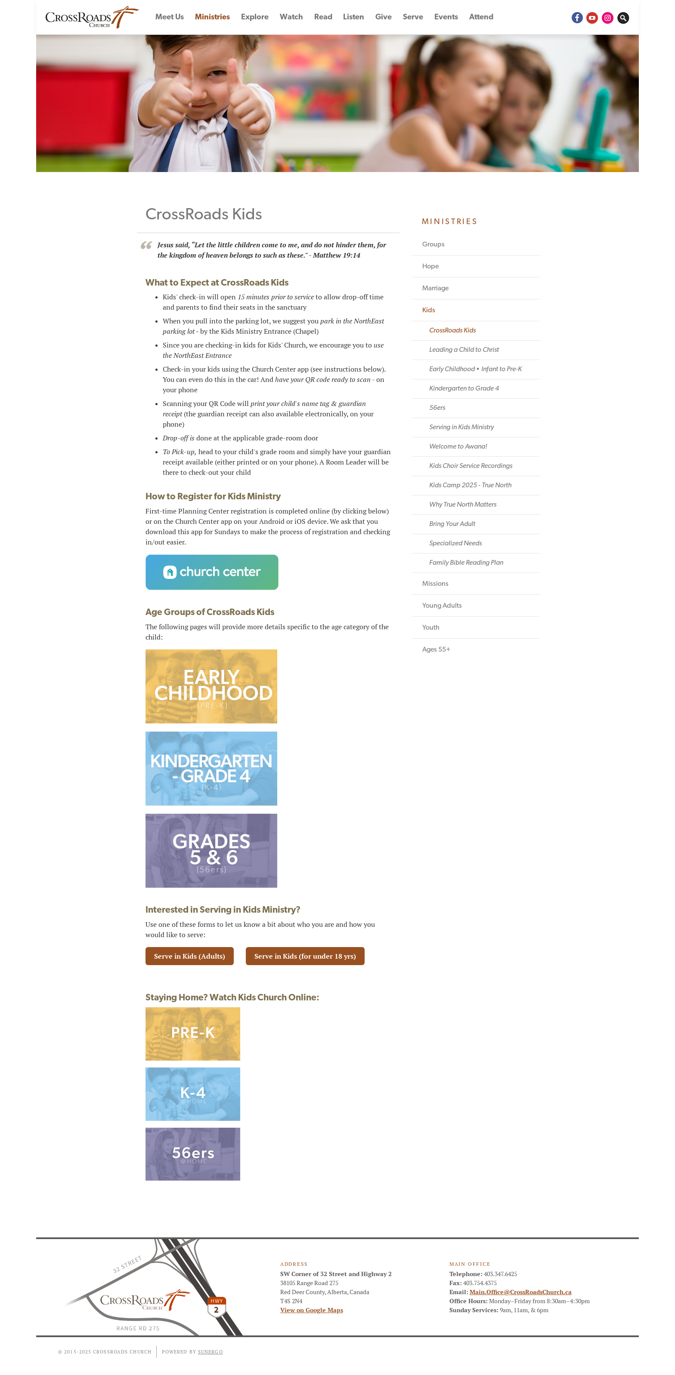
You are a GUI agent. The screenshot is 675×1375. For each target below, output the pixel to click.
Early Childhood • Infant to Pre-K (475, 369)
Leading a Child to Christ (464, 350)
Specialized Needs (455, 543)
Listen (353, 17)
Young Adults (442, 606)
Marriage (435, 288)
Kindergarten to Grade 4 (464, 388)
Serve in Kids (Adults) (189, 956)
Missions (435, 584)
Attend (481, 17)
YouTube (592, 17)
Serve (413, 17)
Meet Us (169, 17)
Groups (433, 244)
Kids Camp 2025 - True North (470, 485)
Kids (428, 310)
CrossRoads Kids (452, 330)
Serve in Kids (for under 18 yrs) (305, 956)
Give (383, 17)
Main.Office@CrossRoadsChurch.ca (521, 1292)
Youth (431, 627)
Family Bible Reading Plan (466, 563)
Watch (291, 17)
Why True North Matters (462, 504)
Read (323, 17)
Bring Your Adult (452, 524)
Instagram (608, 17)
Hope (430, 266)
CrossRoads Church (93, 17)
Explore (255, 17)
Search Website (623, 17)
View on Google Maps (311, 1310)
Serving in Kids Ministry (461, 427)
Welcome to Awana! (458, 446)
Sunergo (210, 1352)
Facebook (577, 17)
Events (446, 17)
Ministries (212, 17)
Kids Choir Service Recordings (470, 466)
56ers (437, 408)
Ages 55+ (436, 649)
